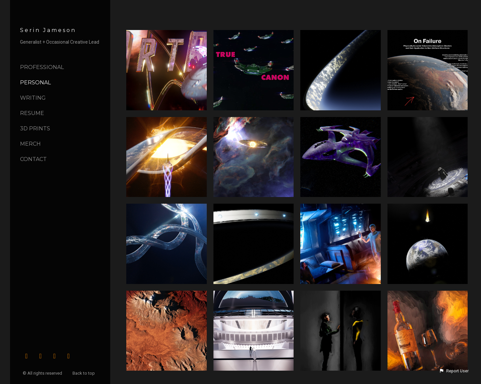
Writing (33, 98)
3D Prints (35, 128)
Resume (32, 113)
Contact (33, 159)
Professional (42, 67)
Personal (35, 82)
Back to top (84, 373)
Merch (30, 144)
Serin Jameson (48, 30)
